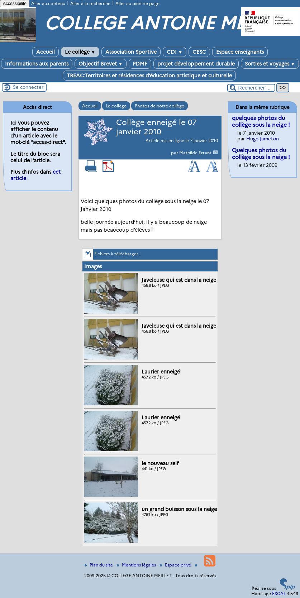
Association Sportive (131, 52)
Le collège (80, 52)
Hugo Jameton (262, 138)
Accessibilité (15, 3)
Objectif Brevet (100, 64)
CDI (174, 52)
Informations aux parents (36, 64)
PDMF (140, 64)
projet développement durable (196, 64)
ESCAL (279, 593)
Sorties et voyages (270, 64)
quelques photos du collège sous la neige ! (261, 121)
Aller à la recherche (90, 3)
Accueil (45, 52)
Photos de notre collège (159, 105)
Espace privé (176, 565)
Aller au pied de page (137, 3)
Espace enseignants (240, 52)
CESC (199, 52)
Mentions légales (137, 565)
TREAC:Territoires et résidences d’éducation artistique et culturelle (149, 75)
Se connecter (28, 87)
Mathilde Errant (196, 152)
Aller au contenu (48, 3)
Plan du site (99, 565)
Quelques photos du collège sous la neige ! (261, 153)
